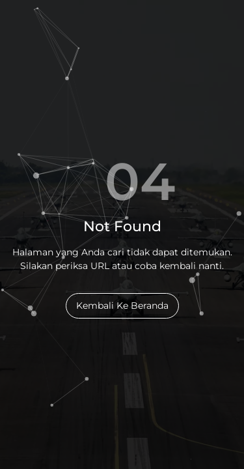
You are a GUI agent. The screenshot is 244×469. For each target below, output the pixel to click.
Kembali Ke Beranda (122, 305)
